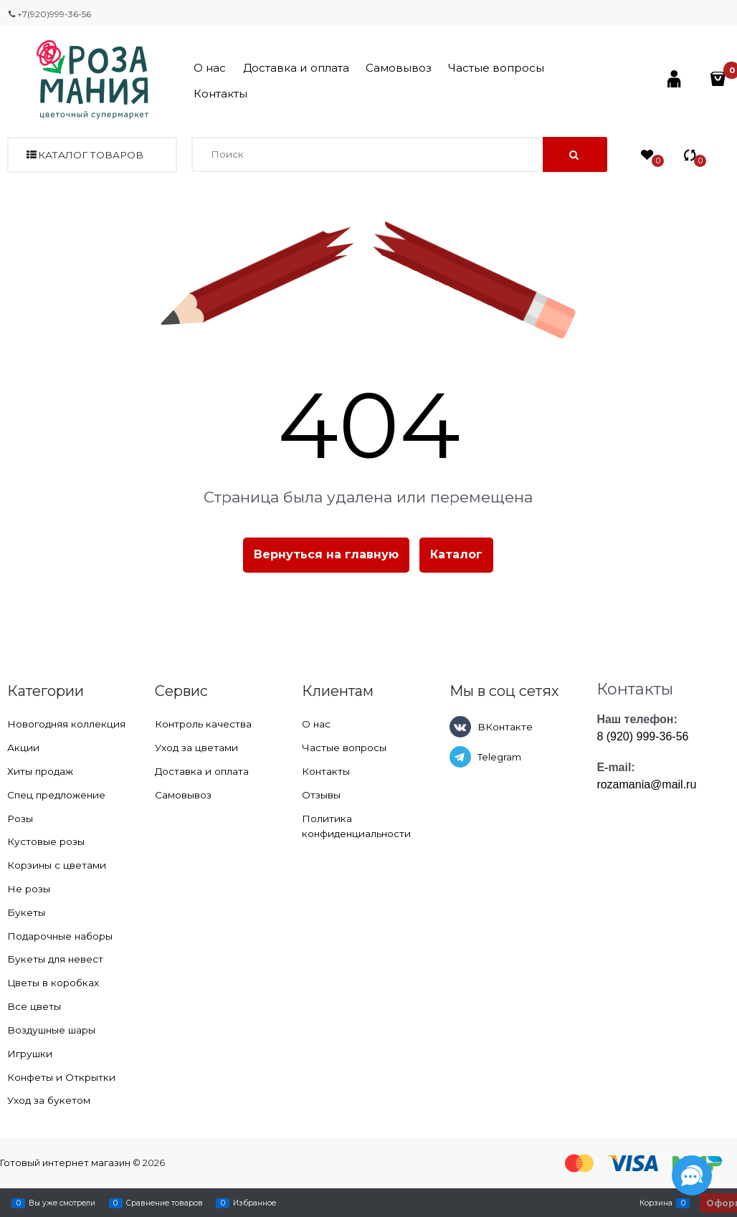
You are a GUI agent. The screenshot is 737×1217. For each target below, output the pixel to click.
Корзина (655, 1203)
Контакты (220, 93)
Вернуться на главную (326, 554)
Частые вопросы (496, 68)
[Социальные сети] (692, 1175)
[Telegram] (460, 757)
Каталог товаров (90, 155)
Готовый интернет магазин (65, 1162)
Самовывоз (399, 68)
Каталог (456, 554)
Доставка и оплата (296, 68)
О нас (210, 68)
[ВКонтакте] (460, 727)
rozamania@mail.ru (646, 784)
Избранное (254, 1203)
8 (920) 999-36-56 (642, 736)
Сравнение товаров (164, 1203)
